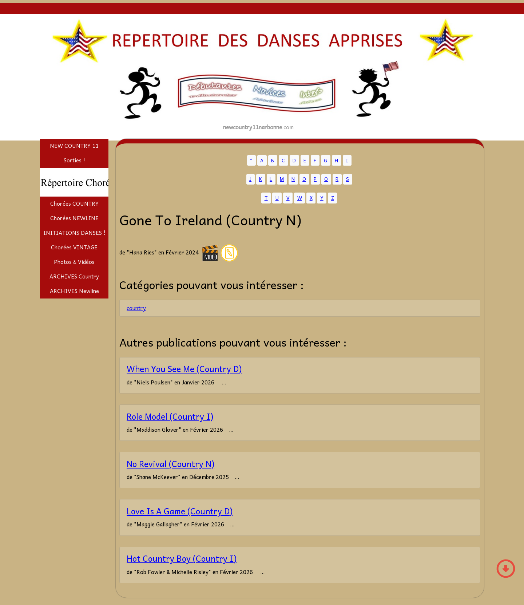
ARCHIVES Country (74, 276)
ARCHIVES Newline (74, 290)
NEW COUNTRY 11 (74, 145)
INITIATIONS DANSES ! (74, 232)
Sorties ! (74, 160)
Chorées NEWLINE (74, 218)
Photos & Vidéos (74, 261)
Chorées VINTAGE (74, 247)
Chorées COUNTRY (74, 203)
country (136, 308)
